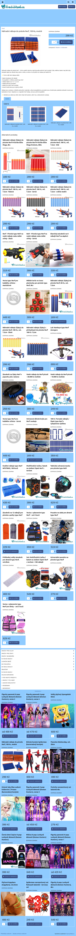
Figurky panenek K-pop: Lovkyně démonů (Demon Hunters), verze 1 (60, 837)
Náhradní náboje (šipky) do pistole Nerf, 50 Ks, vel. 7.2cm (60, 282)
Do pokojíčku (38, 664)
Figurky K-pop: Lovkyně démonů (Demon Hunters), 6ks (61, 884)
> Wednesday (6, 688)
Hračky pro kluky (38, 650)
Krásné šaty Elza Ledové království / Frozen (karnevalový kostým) (11, 789)
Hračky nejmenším (38, 656)
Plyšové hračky (38, 659)
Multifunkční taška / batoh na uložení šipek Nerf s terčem (36, 468)
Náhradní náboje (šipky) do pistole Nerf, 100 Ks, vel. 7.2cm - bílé (60, 142)
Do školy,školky (38, 667)
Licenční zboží (38, 661)
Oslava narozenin (8, 674)
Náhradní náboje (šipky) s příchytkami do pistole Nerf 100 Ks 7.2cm (37, 329)
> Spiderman (6, 685)
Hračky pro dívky (38, 653)
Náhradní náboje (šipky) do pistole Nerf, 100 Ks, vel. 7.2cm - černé (36, 189)
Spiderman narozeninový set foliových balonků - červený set (37, 884)
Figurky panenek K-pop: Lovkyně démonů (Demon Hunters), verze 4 (36, 789)
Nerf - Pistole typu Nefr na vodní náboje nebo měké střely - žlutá (13, 236)
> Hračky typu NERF (8, 680)
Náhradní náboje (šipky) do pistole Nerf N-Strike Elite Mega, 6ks (13, 142)
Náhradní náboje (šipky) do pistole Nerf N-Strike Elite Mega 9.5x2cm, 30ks (36, 142)
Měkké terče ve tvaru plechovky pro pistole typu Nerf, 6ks (36, 282)
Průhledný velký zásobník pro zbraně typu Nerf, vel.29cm (13, 559)
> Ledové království (8, 683)
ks (5, 181)
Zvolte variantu (59, 321)
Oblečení (38, 669)
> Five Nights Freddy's (9, 677)
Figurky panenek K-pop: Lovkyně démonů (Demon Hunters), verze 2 (11, 696)
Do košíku (66, 42)
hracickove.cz (38, 691)
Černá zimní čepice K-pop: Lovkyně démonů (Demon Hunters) (12, 837)
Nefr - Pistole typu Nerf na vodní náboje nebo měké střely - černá (36, 236)
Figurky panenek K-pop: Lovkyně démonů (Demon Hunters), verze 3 (36, 696)
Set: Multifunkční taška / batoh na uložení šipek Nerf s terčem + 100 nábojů (37, 559)
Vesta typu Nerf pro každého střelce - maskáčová (10, 282)
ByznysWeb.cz (70, 933)
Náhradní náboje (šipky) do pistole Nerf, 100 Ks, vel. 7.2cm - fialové (13, 189)
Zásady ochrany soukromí (19, 933)
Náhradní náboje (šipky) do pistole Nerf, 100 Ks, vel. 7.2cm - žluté (13, 329)
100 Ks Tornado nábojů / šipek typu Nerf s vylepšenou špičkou (59, 421)
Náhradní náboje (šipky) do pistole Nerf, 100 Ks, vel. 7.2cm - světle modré (60, 189)
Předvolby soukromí (6, 933)
